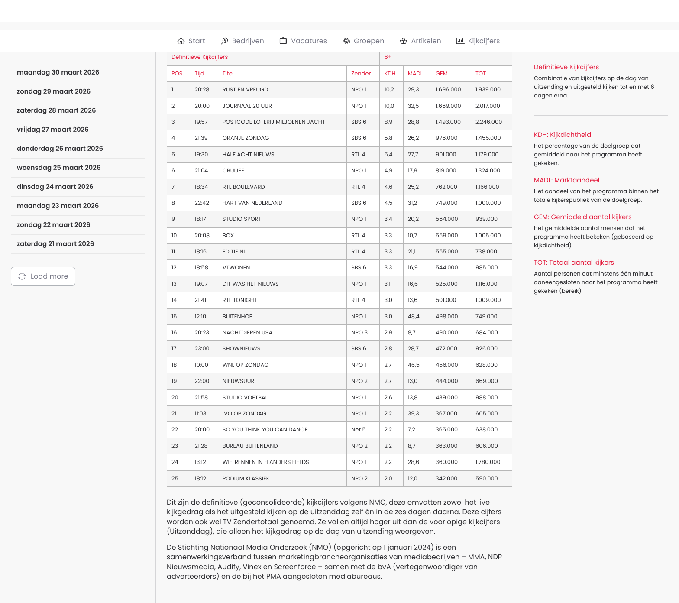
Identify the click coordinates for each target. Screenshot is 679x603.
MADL (415, 73)
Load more (43, 276)
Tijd (199, 73)
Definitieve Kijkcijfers (199, 57)
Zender (361, 73)
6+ (387, 57)
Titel (228, 73)
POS (176, 73)
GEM (442, 73)
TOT (480, 73)
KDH (389, 73)
